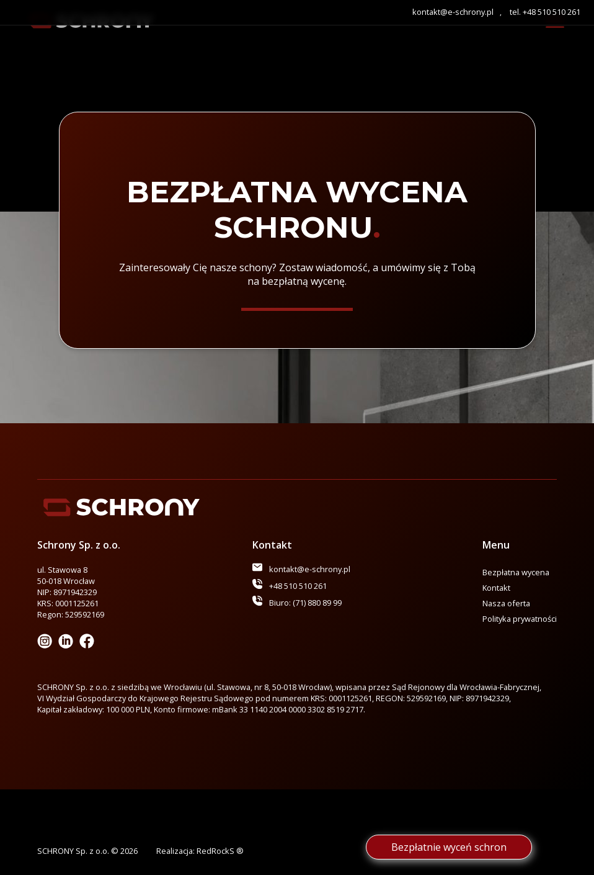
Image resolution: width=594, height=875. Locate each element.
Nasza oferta (506, 603)
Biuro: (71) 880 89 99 (305, 602)
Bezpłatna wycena (515, 572)
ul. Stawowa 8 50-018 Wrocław (66, 575)
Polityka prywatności (519, 618)
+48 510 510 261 (298, 585)
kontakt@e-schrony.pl (453, 11)
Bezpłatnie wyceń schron (449, 847)
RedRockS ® (220, 850)
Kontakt (496, 587)
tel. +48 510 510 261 (545, 11)
